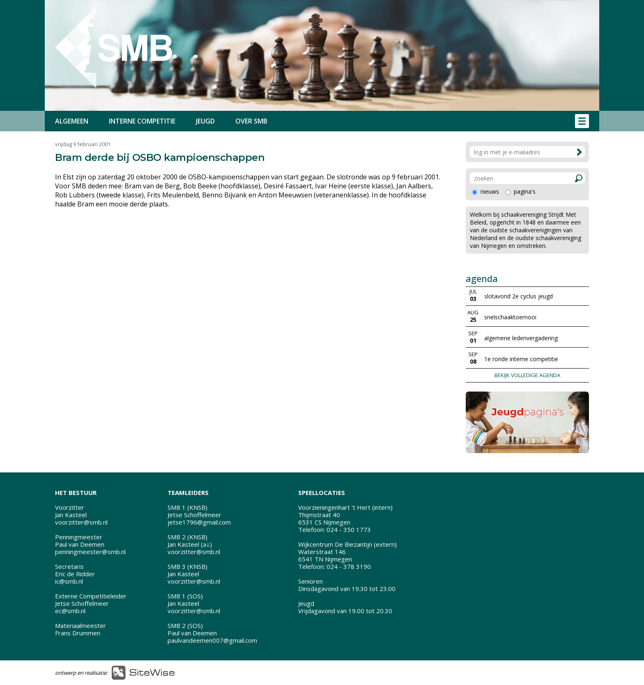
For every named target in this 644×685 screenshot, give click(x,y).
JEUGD (205, 121)
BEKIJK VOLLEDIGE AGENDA (527, 375)
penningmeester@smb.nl (90, 552)
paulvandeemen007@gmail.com (212, 640)
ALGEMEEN (71, 121)
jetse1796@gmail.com (199, 522)
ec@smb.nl (70, 611)
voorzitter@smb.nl (81, 522)
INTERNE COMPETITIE (142, 121)
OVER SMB (251, 121)
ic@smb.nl (69, 581)
